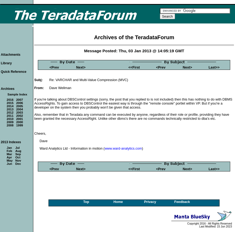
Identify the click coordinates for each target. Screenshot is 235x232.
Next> (81, 67)
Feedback (182, 202)
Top (86, 202)
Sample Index (17, 94)
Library (6, 63)
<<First (134, 67)
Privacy (150, 202)
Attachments (11, 55)
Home (118, 202)
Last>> (214, 67)
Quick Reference (13, 72)
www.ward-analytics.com (123, 148)
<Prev (54, 67)
